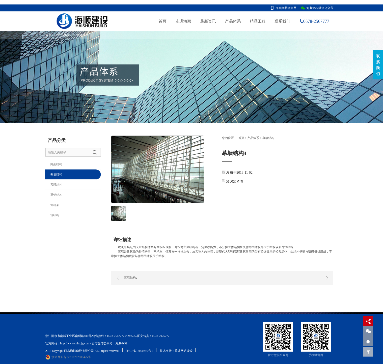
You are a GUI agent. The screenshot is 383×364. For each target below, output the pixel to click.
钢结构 (54, 215)
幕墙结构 (82, 35)
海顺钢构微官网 (286, 8)
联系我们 (282, 21)
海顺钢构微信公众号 (319, 8)
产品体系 (233, 21)
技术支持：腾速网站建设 (176, 351)
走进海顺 (183, 21)
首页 (162, 21)
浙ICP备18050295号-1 (140, 351)
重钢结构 (56, 195)
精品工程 (258, 21)
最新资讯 (208, 21)
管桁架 (54, 205)
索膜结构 (56, 184)
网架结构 (56, 164)
